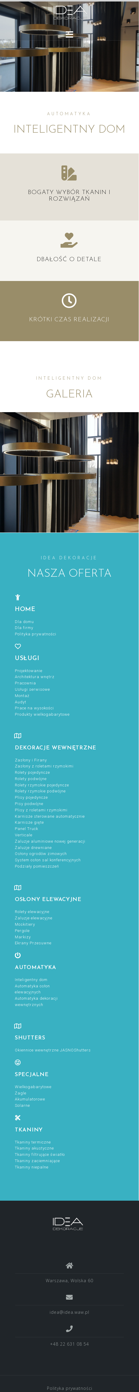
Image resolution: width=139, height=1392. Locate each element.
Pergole (22, 930)
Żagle (20, 1093)
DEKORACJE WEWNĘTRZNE (55, 748)
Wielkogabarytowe (33, 1087)
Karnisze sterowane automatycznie (50, 816)
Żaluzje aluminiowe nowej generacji (50, 841)
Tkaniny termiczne (33, 1142)
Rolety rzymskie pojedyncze (42, 785)
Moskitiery (25, 924)
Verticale (23, 835)
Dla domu (24, 621)
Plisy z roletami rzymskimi (41, 810)
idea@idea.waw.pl (69, 1312)
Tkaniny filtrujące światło (40, 1154)
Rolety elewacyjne (32, 911)
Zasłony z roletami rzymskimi (44, 766)
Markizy (23, 937)
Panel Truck (26, 828)
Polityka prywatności (35, 634)
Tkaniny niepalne (31, 1167)
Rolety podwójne (31, 778)
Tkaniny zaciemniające (37, 1161)
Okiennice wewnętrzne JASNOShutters (53, 1050)
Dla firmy (24, 627)
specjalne (31, 1075)
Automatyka (35, 968)
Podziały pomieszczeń (37, 866)
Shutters (30, 1038)
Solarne (22, 1105)
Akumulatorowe (30, 1099)
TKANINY (29, 1130)
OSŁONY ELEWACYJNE (48, 900)
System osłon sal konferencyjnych (48, 860)
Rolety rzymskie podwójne (40, 791)
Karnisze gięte (29, 822)
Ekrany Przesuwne (33, 943)
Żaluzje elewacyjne (33, 918)
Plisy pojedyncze (31, 797)
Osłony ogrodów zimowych (41, 853)
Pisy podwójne (29, 803)
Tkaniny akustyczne (34, 1148)
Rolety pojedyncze (32, 772)
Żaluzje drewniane (33, 847)
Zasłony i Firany (31, 760)
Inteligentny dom (31, 979)
